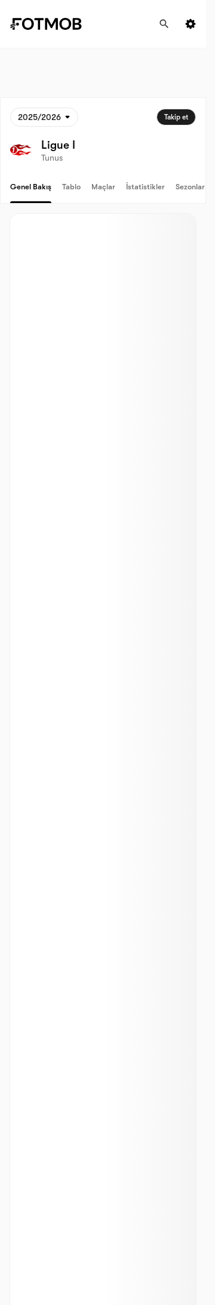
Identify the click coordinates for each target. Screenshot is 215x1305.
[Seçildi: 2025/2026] (44, 117)
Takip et (176, 117)
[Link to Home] (54, 24)
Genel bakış (30, 186)
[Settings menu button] (190, 24)
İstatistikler (145, 186)
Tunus (52, 157)
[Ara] (164, 24)
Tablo (71, 186)
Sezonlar (190, 186)
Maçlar (103, 186)
